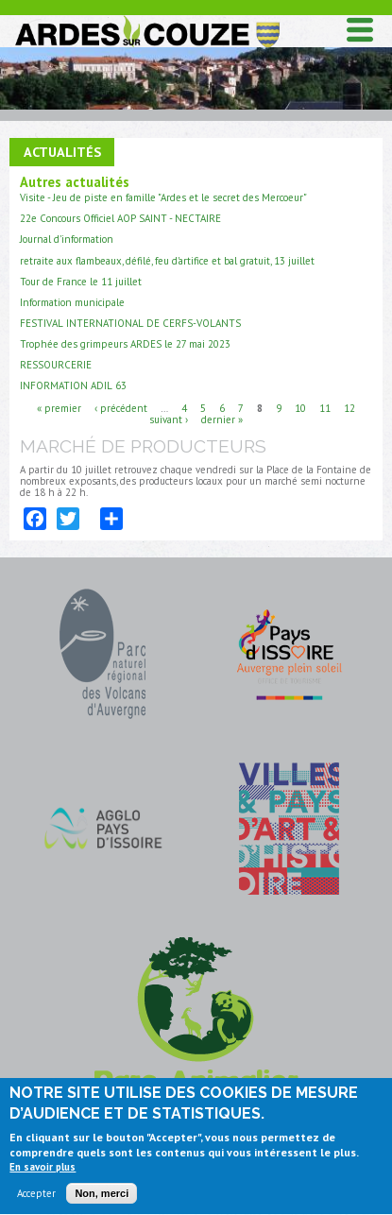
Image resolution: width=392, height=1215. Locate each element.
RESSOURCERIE (56, 364)
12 (349, 407)
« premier (59, 407)
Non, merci (101, 1199)
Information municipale (72, 302)
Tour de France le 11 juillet (81, 281)
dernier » (222, 418)
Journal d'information (66, 239)
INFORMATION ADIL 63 (73, 385)
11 (325, 407)
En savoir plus (42, 1171)
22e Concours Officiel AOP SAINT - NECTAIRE (120, 218)
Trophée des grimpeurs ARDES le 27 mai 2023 (125, 344)
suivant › (168, 418)
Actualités (62, 152)
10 (300, 407)
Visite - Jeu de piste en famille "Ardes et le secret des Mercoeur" (163, 197)
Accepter (36, 1199)
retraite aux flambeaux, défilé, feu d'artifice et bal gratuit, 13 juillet (167, 260)
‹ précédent (120, 407)
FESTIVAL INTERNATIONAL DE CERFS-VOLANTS (130, 323)
